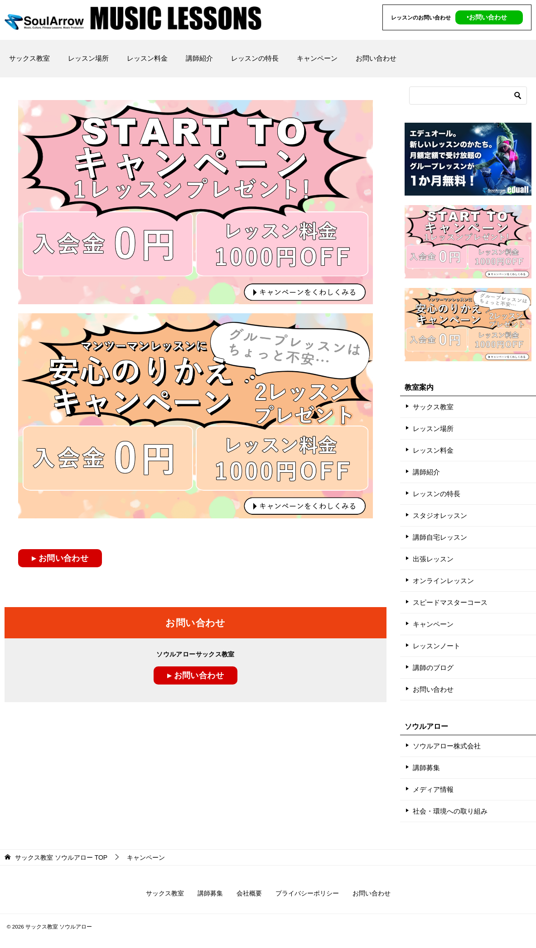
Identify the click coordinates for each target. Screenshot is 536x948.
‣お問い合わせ (487, 17)
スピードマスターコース (450, 602)
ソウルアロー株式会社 (447, 746)
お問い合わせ (376, 58)
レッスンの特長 (255, 58)
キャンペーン (317, 58)
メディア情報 (433, 789)
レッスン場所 (88, 58)
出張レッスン (433, 559)
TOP (61, 857)
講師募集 (426, 767)
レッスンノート (436, 646)
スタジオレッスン (440, 515)
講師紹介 (199, 58)
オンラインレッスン (443, 580)
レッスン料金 (147, 58)
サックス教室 (29, 58)
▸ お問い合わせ (60, 558)
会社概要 (249, 893)
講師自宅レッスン (440, 537)
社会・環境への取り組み (450, 811)
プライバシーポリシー (307, 893)
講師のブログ (433, 667)
